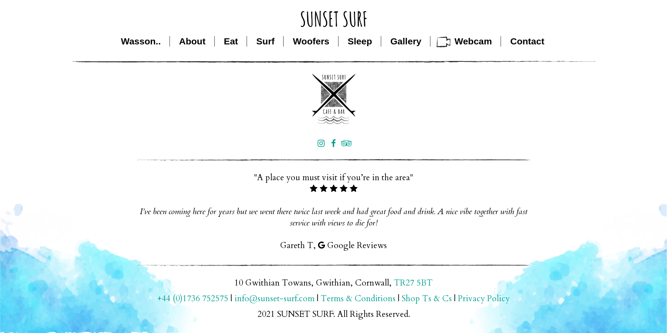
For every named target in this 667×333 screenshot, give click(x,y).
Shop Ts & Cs (427, 298)
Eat (231, 41)
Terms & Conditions (358, 298)
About (192, 41)
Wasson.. (141, 41)
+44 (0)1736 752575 (192, 298)
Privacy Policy (484, 298)
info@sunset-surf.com (274, 298)
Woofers (311, 41)
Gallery (405, 41)
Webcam (473, 41)
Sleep (360, 41)
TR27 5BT (413, 283)
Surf (265, 41)
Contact (527, 41)
